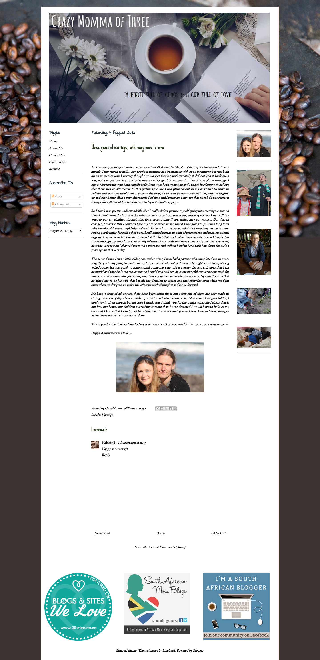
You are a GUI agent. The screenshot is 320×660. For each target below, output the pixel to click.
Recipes (54, 169)
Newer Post (102, 533)
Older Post (218, 533)
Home (160, 533)
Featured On (57, 162)
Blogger (198, 651)
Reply (106, 455)
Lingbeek (168, 651)
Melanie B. (109, 443)
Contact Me (57, 155)
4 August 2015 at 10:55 (131, 443)
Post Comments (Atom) (169, 547)
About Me (56, 148)
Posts (57, 196)
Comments (61, 204)
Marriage (107, 415)
